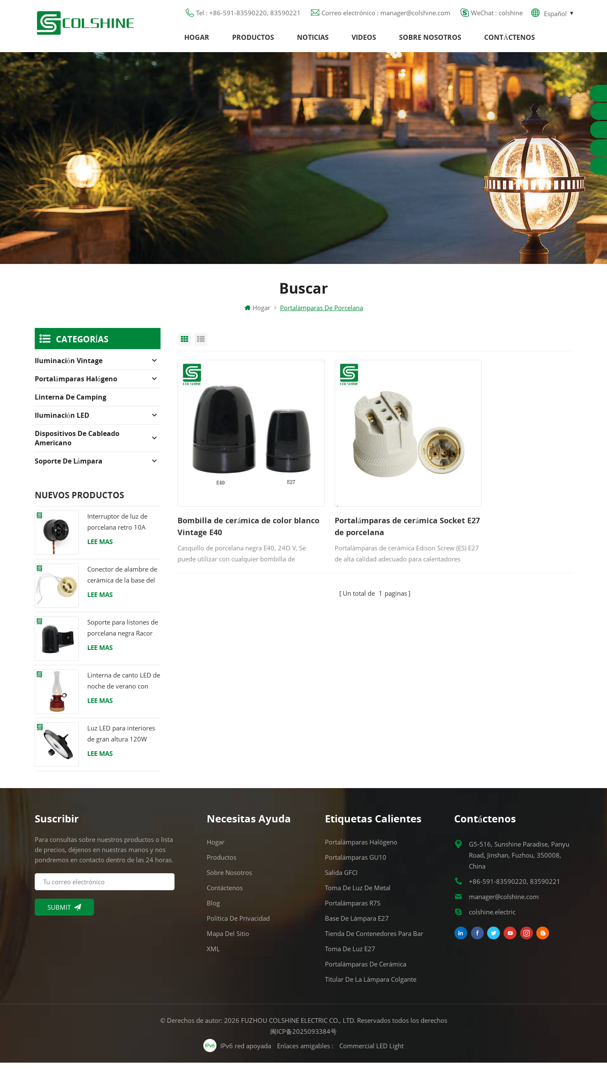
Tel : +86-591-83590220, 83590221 (248, 15)
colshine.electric (492, 918)
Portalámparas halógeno (76, 384)
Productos (253, 40)
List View (200, 345)
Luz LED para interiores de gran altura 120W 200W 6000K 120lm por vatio (122, 740)
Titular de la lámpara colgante (370, 985)
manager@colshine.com (504, 903)
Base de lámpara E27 (357, 924)
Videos (364, 40)
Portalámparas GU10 (355, 863)
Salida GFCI (341, 879)
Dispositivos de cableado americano (77, 444)
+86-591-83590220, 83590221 (514, 887)
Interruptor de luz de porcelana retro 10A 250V (117, 528)
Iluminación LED (62, 421)
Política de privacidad (238, 924)
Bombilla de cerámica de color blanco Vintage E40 (234, 510)
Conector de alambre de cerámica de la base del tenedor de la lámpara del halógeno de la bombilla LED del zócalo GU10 (122, 581)
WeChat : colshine (497, 15)
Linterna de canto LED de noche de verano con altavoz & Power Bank (123, 687)
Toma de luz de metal (358, 894)
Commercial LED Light (371, 1051)
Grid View (184, 345)
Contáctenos (509, 40)
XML (213, 955)
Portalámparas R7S (352, 909)
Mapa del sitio (228, 940)
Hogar (196, 40)
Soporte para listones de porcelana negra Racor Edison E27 (122, 634)
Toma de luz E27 (350, 955)
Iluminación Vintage (69, 366)
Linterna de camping (70, 403)
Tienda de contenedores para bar (374, 940)
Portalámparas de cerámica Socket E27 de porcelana (363, 510)
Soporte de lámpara (69, 467)
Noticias (313, 40)
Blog (213, 909)
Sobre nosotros (430, 40)
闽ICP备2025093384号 (303, 1037)
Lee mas (100, 547)
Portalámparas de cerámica (365, 970)
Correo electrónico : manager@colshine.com (386, 15)
